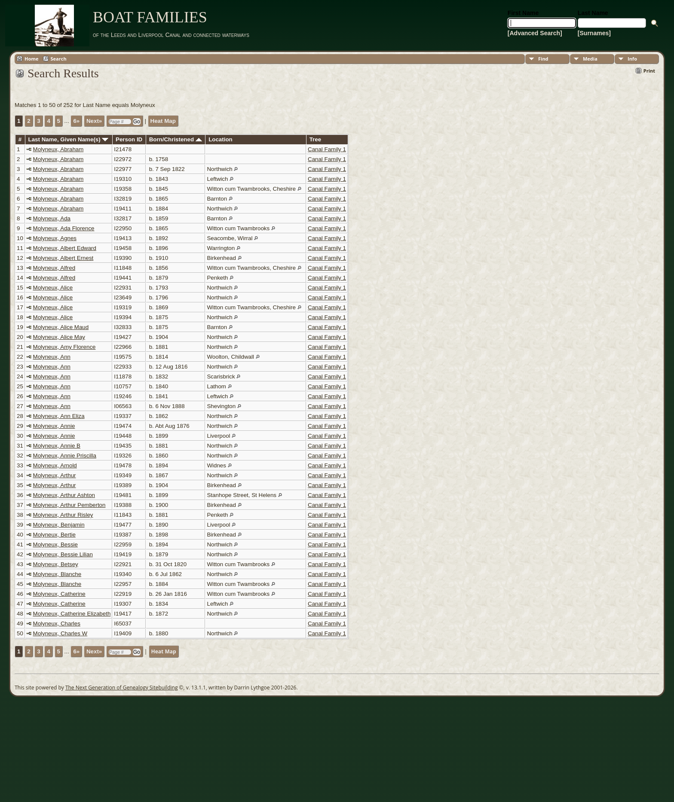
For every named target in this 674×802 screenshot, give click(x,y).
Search (59, 58)
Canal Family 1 (327, 149)
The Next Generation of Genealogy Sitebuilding (121, 687)
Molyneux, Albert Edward (64, 248)
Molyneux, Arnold (55, 465)
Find (543, 58)
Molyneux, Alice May (59, 337)
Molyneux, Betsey (55, 564)
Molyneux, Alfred (54, 268)
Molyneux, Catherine (59, 594)
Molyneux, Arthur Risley (63, 515)
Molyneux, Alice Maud (61, 327)
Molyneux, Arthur (54, 475)
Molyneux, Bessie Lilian (63, 554)
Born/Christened (175, 139)
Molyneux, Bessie (55, 544)
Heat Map (163, 121)
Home (32, 58)
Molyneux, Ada (51, 218)
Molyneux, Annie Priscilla (64, 455)
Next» (94, 121)
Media (590, 58)
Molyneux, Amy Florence (64, 347)
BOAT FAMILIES (150, 17)
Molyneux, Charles (56, 623)
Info (632, 58)
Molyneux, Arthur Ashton (64, 495)
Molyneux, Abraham (58, 149)
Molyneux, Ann (51, 357)
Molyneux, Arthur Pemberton (69, 505)
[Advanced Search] (535, 33)
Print (649, 70)
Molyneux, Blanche (57, 574)
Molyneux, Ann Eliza (59, 416)
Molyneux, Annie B (56, 445)
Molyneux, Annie (54, 426)
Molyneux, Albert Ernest (63, 258)
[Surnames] (594, 33)
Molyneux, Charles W (60, 633)
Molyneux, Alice (53, 287)
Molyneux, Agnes (55, 238)
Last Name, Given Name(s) (68, 139)
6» (76, 121)
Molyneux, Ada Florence (64, 228)
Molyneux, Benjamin (59, 524)
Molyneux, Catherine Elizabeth (72, 613)
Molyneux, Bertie (54, 534)
